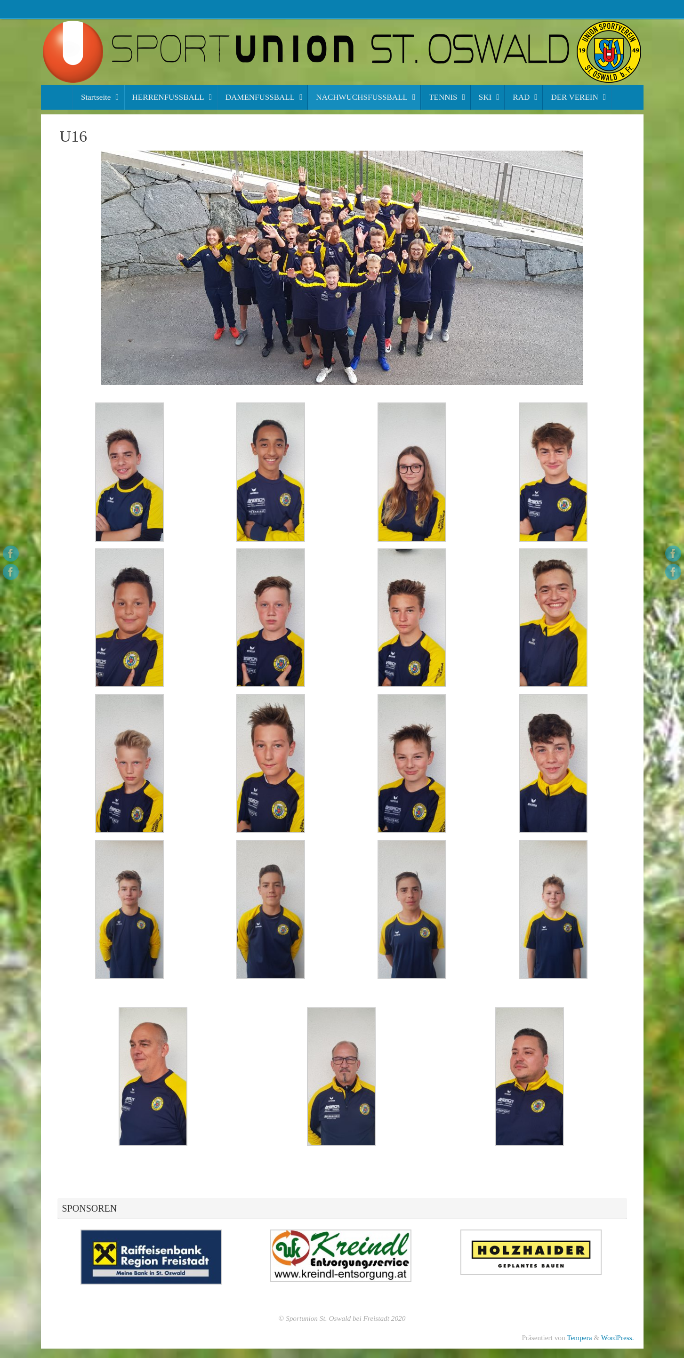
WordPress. (617, 1338)
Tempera (579, 1338)
